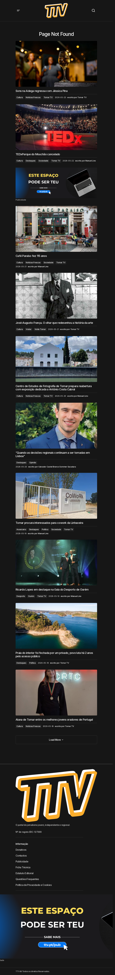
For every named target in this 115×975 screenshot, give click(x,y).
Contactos (21, 855)
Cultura (20, 97)
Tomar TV (48, 97)
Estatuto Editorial (24, 873)
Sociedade (43, 161)
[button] (18, 10)
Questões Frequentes (27, 879)
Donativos (21, 849)
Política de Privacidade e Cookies (34, 884)
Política (45, 529)
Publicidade (22, 861)
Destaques (31, 161)
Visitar (28, 329)
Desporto (21, 596)
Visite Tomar (40, 329)
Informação (22, 843)
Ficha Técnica (23, 867)
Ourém (31, 596)
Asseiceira (21, 529)
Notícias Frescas (33, 97)
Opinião (32, 462)
